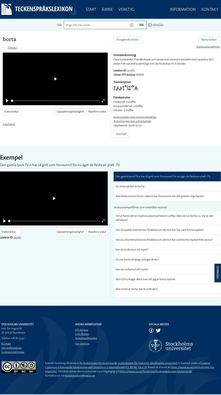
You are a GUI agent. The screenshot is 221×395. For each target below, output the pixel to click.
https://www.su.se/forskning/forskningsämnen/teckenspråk (155, 371)
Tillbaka (12, 47)
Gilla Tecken (82, 334)
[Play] (7, 100)
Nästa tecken (209, 39)
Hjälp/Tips (158, 24)
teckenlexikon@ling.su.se (80, 375)
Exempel (121, 134)
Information (183, 9)
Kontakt (209, 9)
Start (91, 9)
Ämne (107, 9)
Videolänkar (11, 111)
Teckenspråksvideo (86, 338)
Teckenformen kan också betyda (132, 121)
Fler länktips (82, 344)
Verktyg (126, 9)
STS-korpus (81, 330)
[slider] (55, 100)
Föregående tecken (127, 39)
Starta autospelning (208, 46)
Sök (141, 25)
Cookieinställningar (13, 352)
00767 (17, 237)
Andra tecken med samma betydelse (134, 117)
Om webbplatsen (11, 348)
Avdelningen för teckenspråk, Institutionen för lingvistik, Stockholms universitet (130, 363)
